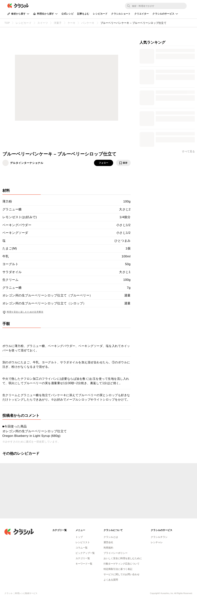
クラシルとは (111, 537)
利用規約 (108, 547)
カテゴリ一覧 (83, 558)
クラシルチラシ (159, 537)
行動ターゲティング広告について (122, 563)
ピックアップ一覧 (85, 553)
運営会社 (108, 542)
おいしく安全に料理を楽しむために (123, 558)
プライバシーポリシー (116, 553)
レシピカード (100, 13)
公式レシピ (67, 13)
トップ (79, 537)
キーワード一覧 (84, 563)
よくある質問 (111, 579)
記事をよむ (83, 13)
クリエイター (141, 13)
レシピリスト (83, 542)
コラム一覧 (82, 547)
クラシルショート (120, 13)
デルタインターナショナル (26, 162)
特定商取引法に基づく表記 (118, 569)
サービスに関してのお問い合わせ (122, 574)
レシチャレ (157, 542)
